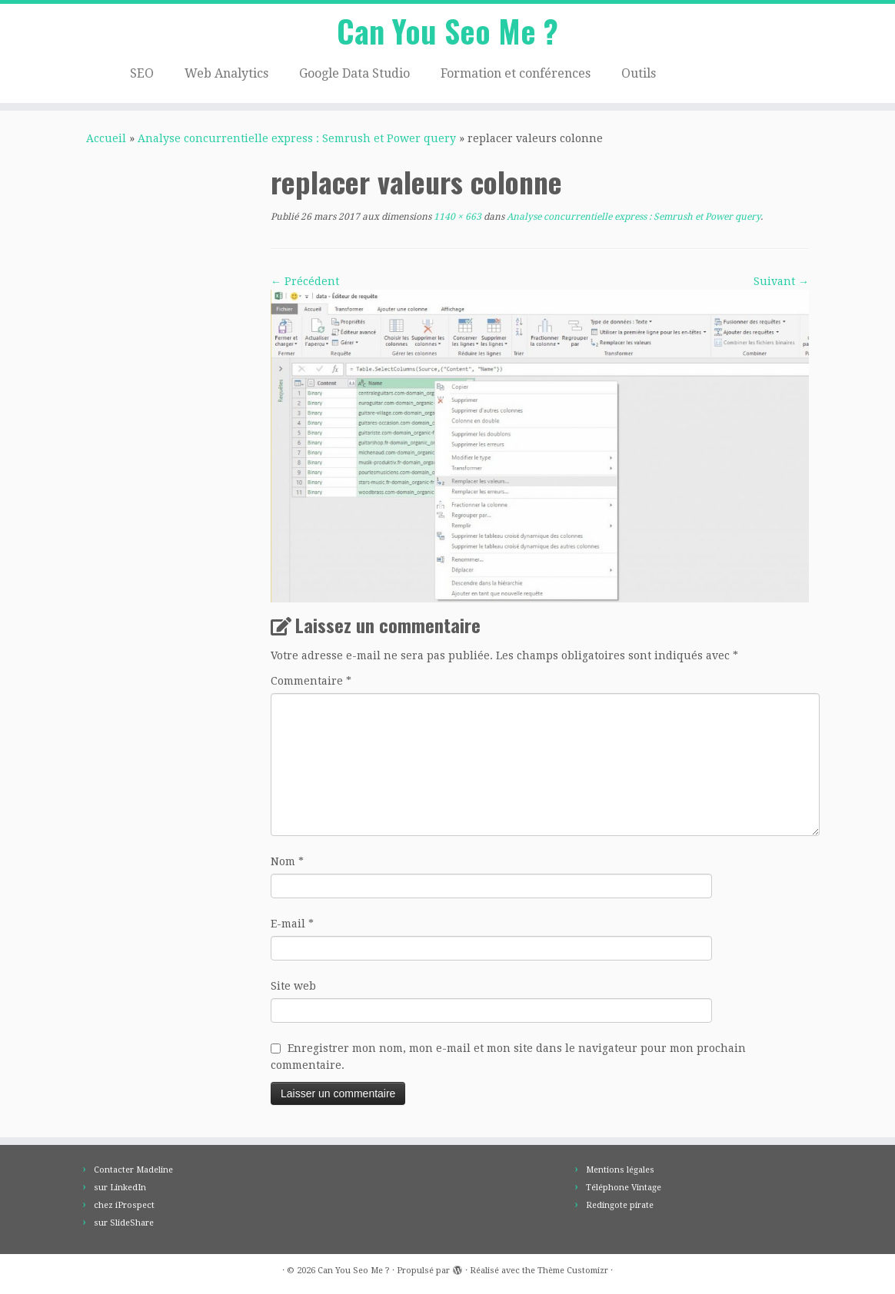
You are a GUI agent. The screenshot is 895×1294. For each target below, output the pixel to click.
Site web (293, 986)
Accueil (106, 138)
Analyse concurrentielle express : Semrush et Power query (297, 138)
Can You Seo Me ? (447, 30)
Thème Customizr (572, 1271)
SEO (142, 73)
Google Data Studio (354, 73)
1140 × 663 (456, 216)
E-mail (292, 923)
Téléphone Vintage (623, 1188)
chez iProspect (124, 1205)
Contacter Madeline (133, 1170)
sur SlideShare (124, 1223)
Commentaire (311, 681)
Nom (287, 861)
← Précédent (305, 281)
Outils (638, 73)
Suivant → (781, 281)
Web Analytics (226, 73)
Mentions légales (620, 1170)
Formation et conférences (516, 73)
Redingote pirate (620, 1205)
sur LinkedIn (120, 1188)
